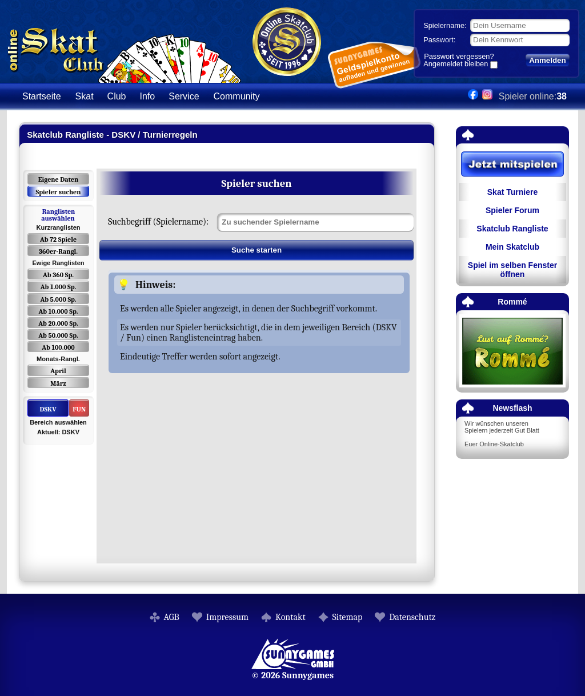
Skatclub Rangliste (512, 228)
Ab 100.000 (58, 347)
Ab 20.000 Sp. (58, 323)
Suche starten (256, 250)
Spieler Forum (512, 210)
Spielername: (444, 25)
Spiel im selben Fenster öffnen (512, 270)
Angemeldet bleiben (455, 64)
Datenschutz (412, 617)
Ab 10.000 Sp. (58, 311)
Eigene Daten (58, 179)
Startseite (41, 96)
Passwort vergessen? (459, 56)
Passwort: (439, 39)
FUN (79, 409)
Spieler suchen (58, 192)
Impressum (227, 617)
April (58, 371)
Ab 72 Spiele (58, 239)
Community (237, 96)
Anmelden (547, 60)
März (58, 383)
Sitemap (347, 617)
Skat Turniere (512, 192)
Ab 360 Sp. (58, 275)
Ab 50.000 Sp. (58, 335)
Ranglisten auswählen (58, 214)
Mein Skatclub (512, 246)
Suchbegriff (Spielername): (158, 222)
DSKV (47, 409)
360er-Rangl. (58, 251)
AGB (171, 617)
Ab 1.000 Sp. (59, 287)
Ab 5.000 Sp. (58, 299)
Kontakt (290, 617)
